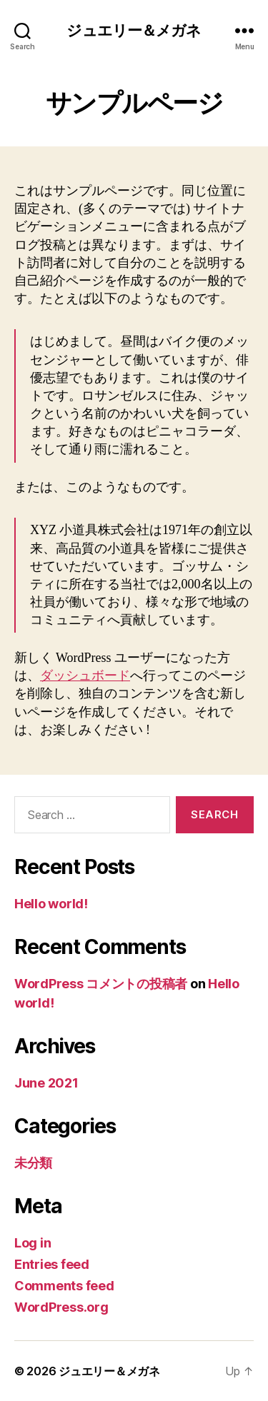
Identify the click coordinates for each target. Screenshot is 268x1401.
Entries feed (51, 1264)
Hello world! (51, 903)
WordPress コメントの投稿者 (100, 983)
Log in (32, 1242)
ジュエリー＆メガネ (133, 30)
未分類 (33, 1162)
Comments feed (64, 1285)
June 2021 (46, 1082)
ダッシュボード (85, 676)
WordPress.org (61, 1307)
